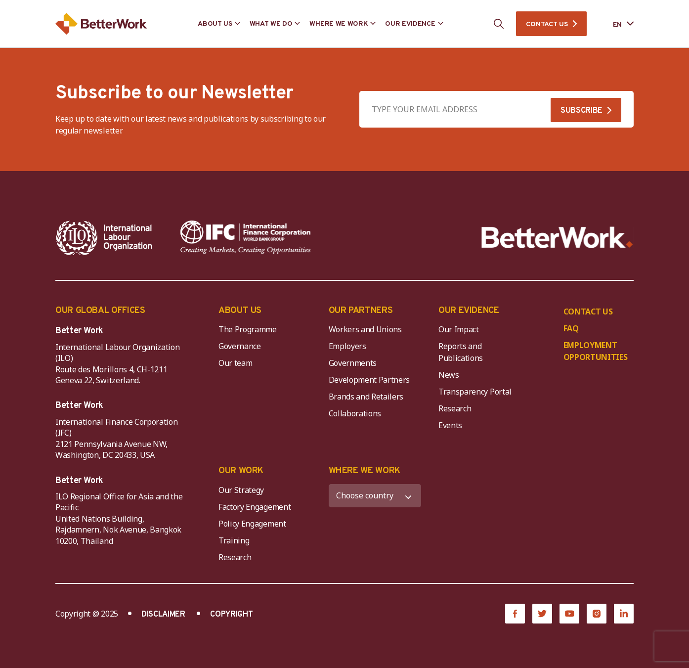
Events (450, 425)
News (448, 374)
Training (233, 540)
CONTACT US (546, 24)
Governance (239, 346)
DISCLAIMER (163, 615)
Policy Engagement (254, 523)
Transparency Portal (475, 391)
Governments (353, 362)
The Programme (247, 329)
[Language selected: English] (616, 24)
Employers (347, 346)
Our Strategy (241, 490)
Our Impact (458, 329)
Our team (235, 362)
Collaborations (355, 413)
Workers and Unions (365, 329)
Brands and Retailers (366, 396)
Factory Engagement (254, 506)
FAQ (571, 328)
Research (454, 408)
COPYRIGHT (231, 615)
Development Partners (369, 379)
